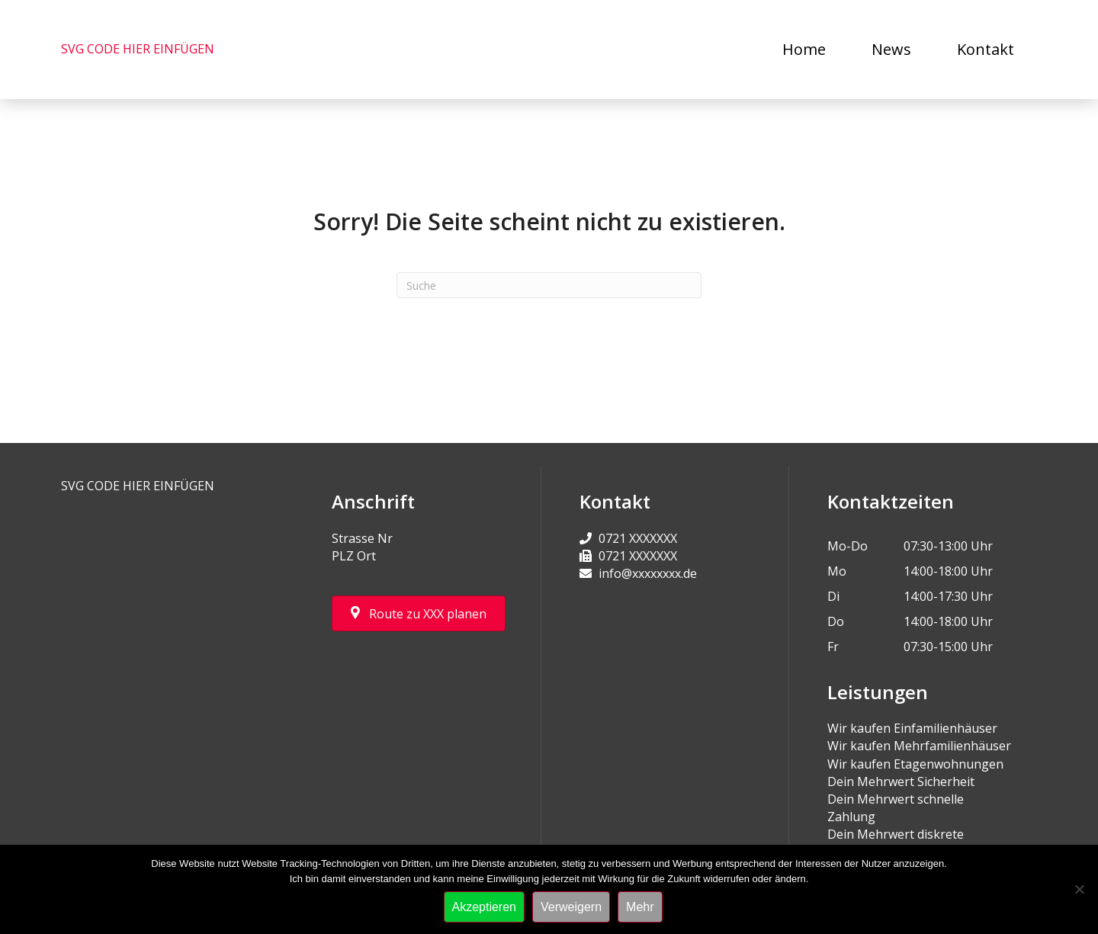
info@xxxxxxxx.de (648, 573)
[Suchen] (549, 285)
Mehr (639, 906)
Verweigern (571, 906)
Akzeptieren (484, 906)
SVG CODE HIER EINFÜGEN (137, 48)
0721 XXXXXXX (638, 538)
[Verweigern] (1079, 889)
